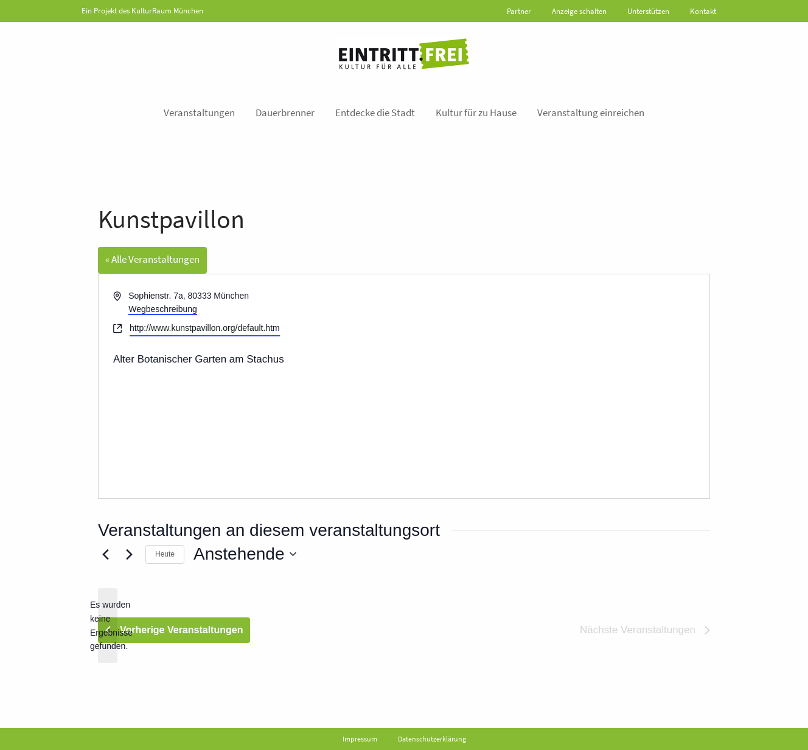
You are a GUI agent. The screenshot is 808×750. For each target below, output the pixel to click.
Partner (519, 11)
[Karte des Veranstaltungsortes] (556, 386)
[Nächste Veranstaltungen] (129, 554)
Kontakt (703, 11)
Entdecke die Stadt (375, 112)
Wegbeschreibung (162, 309)
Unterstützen (648, 11)
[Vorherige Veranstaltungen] (105, 554)
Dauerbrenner (285, 112)
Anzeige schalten (579, 11)
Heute (165, 554)
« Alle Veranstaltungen (152, 259)
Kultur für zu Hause (476, 112)
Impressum (360, 738)
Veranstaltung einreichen (590, 112)
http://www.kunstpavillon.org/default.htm (205, 328)
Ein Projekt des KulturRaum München (142, 10)
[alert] (107, 625)
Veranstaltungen (199, 112)
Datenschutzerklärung (432, 738)
